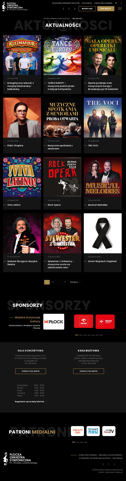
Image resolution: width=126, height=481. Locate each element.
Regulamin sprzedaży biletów (65, 3)
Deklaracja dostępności (110, 455)
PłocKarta (87, 3)
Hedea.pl (119, 472)
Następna (76, 282)
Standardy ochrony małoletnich (95, 458)
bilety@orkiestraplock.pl (89, 361)
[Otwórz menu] (120, 8)
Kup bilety (107, 9)
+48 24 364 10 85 (88, 363)
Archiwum (117, 458)
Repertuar (87, 8)
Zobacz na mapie (31, 372)
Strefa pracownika (103, 3)
